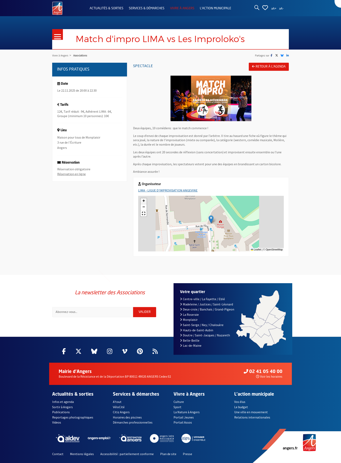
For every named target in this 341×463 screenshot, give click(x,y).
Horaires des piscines (127, 417)
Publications (61, 412)
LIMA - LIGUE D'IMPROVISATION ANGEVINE (168, 190)
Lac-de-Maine (190, 345)
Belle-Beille (189, 340)
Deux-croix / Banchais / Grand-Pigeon (207, 309)
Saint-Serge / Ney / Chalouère (201, 325)
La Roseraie (189, 315)
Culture (179, 402)
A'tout (117, 402)
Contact (58, 454)
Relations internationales (252, 417)
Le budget (241, 407)
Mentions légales (82, 454)
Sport (177, 407)
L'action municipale (215, 8)
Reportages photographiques (72, 417)
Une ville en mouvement (251, 412)
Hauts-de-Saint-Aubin (196, 330)
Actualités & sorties (106, 8)
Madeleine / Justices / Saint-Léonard (206, 304)
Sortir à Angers (62, 407)
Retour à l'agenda (269, 66)
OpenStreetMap (274, 249)
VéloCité (119, 407)
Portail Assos (183, 422)
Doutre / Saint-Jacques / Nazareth (205, 335)
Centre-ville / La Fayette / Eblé (202, 299)
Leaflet (256, 249)
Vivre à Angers (182, 8)
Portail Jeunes (184, 417)
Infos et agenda (63, 402)
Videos (56, 422)
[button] (211, 219)
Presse (187, 454)
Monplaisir (189, 320)
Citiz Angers (121, 412)
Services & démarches (146, 8)
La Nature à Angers (187, 412)
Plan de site (168, 454)
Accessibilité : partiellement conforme (127, 454)
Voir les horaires (269, 376)
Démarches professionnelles (132, 422)
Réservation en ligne (71, 174)
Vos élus (239, 402)
